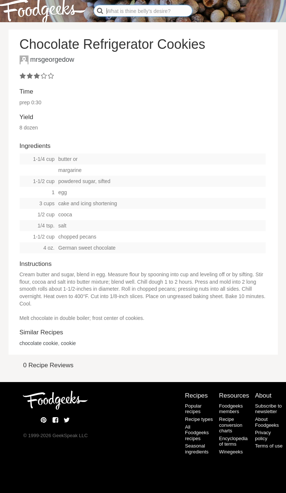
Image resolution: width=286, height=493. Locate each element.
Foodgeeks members (231, 409)
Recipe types (199, 419)
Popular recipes (193, 409)
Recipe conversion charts (230, 424)
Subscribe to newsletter (268, 409)
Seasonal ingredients (197, 449)
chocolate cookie (39, 343)
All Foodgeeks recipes (197, 432)
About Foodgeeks (267, 422)
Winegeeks (231, 452)
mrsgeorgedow (52, 59)
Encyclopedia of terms (233, 441)
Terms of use (268, 446)
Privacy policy (263, 435)
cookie (68, 343)
